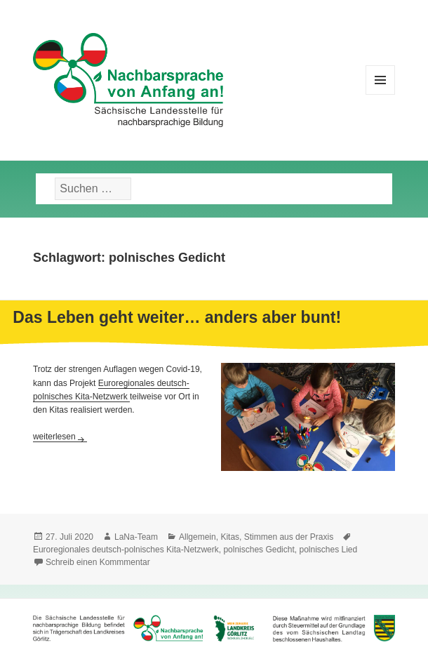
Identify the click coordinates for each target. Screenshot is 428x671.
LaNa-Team (136, 537)
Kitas (229, 537)
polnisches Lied (328, 549)
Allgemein (197, 537)
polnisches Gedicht (258, 549)
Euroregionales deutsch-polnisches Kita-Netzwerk (126, 549)
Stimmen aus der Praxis (288, 537)
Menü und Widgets (380, 94)
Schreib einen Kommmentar (98, 562)
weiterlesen (60, 436)
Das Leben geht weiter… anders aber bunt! (177, 317)
